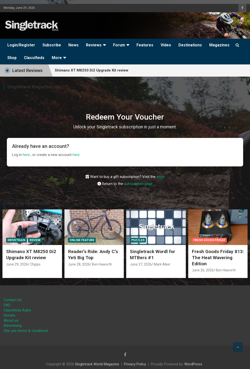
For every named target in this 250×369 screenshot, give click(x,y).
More (57, 57)
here (26, 155)
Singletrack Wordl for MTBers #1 (152, 254)
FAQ (7, 305)
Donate (9, 315)
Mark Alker (162, 264)
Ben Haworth (102, 264)
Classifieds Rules (17, 310)
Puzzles (138, 240)
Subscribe (51, 45)
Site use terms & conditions (26, 330)
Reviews (94, 45)
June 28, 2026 (79, 264)
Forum (119, 45)
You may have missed (28, 202)
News (73, 45)
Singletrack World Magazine (97, 364)
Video (166, 45)
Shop (12, 57)
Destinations (190, 45)
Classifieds (34, 57)
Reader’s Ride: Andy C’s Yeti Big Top (93, 254)
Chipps (35, 264)
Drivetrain (16, 240)
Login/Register (21, 45)
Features (144, 45)
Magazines (219, 45)
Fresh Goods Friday (209, 240)
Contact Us (13, 300)
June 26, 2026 (203, 270)
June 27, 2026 (141, 264)
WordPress (193, 364)
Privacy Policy (135, 364)
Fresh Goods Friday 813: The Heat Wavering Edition (218, 257)
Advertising (12, 325)
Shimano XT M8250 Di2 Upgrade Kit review (31, 254)
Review (35, 240)
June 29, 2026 (17, 264)
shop (160, 176)
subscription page (138, 184)
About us (11, 320)
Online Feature (82, 240)
